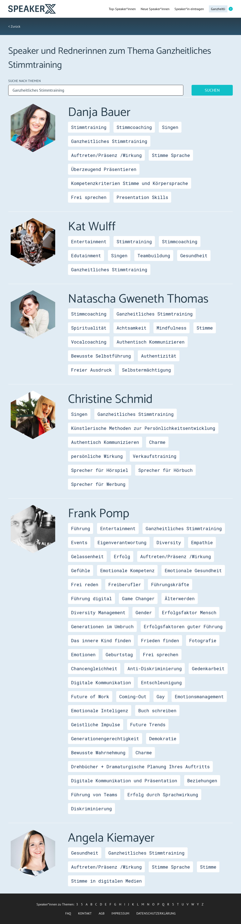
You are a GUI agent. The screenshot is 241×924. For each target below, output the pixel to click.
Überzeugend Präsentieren (103, 169)
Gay (161, 696)
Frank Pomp (98, 514)
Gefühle (80, 570)
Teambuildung (153, 255)
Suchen (212, 90)
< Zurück (14, 26)
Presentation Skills (142, 197)
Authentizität (158, 356)
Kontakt (85, 913)
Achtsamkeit (131, 328)
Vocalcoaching (88, 342)
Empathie (202, 542)
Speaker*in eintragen (189, 9)
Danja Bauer (99, 112)
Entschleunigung (161, 682)
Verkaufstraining (154, 456)
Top (122, 9)
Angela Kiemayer (111, 838)
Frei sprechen (88, 197)
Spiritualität (88, 328)
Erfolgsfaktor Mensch (189, 612)
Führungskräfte (170, 584)
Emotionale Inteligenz (99, 710)
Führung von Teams (94, 795)
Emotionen (83, 654)
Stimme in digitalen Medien (106, 881)
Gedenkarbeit (208, 668)
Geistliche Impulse (95, 725)
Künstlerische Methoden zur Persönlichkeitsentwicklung (143, 428)
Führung (80, 528)
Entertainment (88, 241)
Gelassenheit (87, 556)
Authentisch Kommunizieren (151, 342)
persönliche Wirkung (97, 456)
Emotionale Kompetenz (127, 570)
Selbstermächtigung (146, 370)
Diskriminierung (91, 809)
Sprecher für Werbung (98, 484)
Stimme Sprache (171, 155)
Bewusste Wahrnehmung (98, 753)
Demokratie (162, 739)
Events (79, 542)
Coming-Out (132, 696)
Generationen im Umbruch (102, 626)
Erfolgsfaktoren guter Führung (183, 626)
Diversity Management (98, 612)
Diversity (169, 542)
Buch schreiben (157, 710)
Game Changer (138, 598)
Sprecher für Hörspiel (99, 470)
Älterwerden (179, 598)
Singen (170, 127)
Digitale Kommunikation (101, 682)
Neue (155, 9)
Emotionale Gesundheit (193, 570)
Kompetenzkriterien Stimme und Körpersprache (129, 183)
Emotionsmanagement (199, 696)
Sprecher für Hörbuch (165, 470)
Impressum (120, 913)
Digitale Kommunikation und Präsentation (124, 781)
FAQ (68, 913)
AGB (101, 913)
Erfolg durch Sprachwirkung (162, 795)
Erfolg (122, 556)
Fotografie (202, 640)
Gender (144, 612)
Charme (157, 442)
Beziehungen (202, 781)
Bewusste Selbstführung (101, 356)
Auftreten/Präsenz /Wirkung (106, 155)
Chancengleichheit (94, 668)
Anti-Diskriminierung (154, 668)
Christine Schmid (110, 399)
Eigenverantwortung (121, 542)
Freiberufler (124, 584)
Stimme (205, 328)
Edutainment (86, 255)
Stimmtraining (88, 127)
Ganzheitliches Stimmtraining (109, 141)
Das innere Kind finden (101, 640)
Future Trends (148, 725)
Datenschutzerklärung (156, 913)
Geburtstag (119, 654)
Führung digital (91, 598)
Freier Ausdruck (91, 370)
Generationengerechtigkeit (105, 739)
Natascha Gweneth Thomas (138, 299)
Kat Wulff (92, 227)
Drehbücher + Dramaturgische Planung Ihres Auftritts (140, 767)
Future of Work (90, 696)
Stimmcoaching (134, 127)
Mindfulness (171, 328)
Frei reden (84, 584)
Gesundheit (193, 255)
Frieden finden (160, 640)
